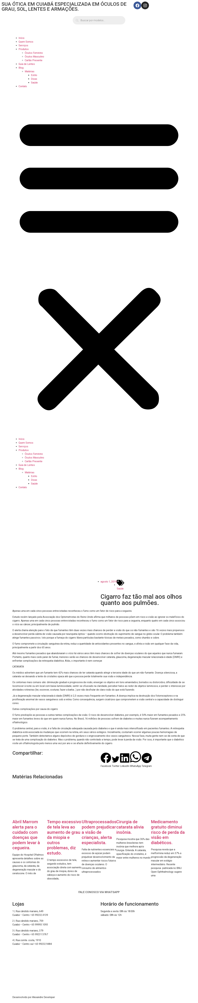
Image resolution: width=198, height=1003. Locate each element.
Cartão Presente (33, 60)
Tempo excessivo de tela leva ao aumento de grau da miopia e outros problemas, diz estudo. (64, 837)
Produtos (24, 49)
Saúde (34, 82)
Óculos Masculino (34, 56)
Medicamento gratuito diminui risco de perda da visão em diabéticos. (168, 832)
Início (21, 38)
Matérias (29, 71)
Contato (23, 86)
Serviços (23, 45)
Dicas (34, 78)
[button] (99, 262)
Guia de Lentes (27, 64)
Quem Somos (26, 41)
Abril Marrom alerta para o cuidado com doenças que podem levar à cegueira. (26, 834)
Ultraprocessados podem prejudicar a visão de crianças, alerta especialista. (99, 832)
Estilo (34, 75)
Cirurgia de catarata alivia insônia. (130, 827)
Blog (21, 67)
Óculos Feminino (34, 52)
